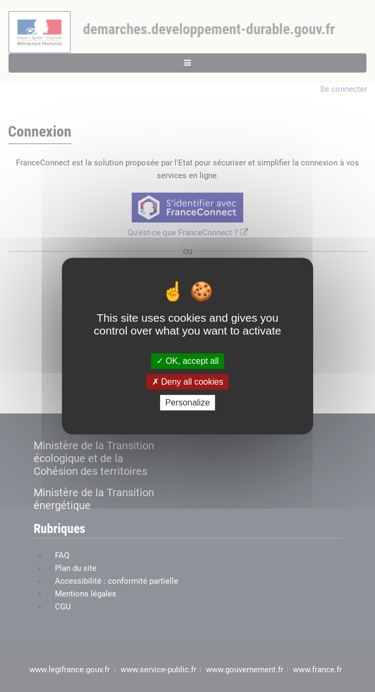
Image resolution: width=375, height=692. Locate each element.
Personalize (187, 402)
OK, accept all (187, 360)
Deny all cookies (188, 381)
